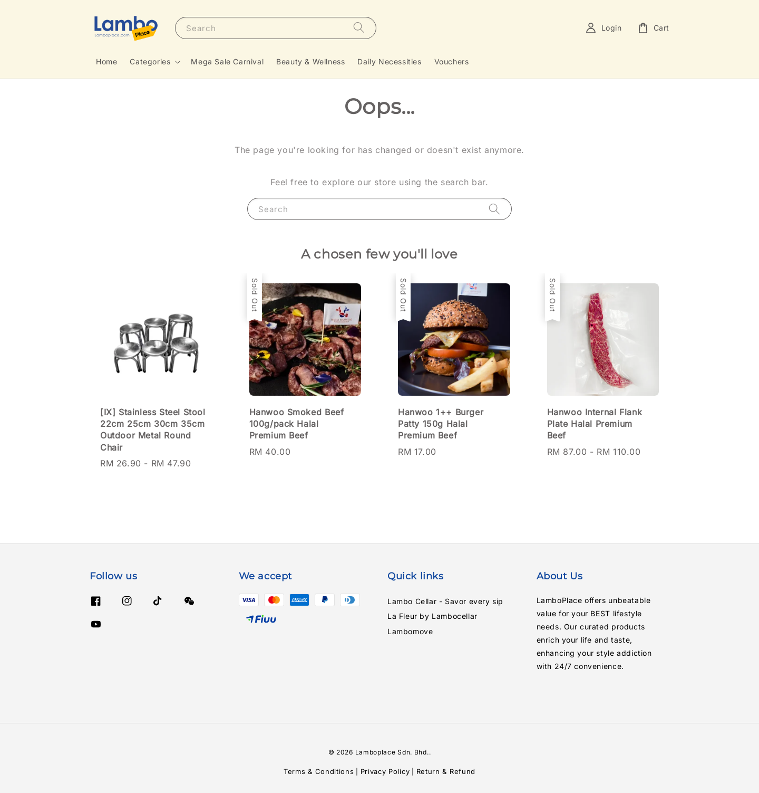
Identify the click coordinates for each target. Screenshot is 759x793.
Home (106, 61)
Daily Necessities (389, 61)
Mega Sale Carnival (227, 61)
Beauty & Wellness (310, 61)
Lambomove (410, 631)
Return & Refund (446, 771)
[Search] (359, 27)
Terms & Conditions (319, 771)
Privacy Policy (385, 771)
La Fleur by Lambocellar (432, 616)
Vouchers (451, 61)
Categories (150, 61)
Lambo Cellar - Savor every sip (445, 601)
